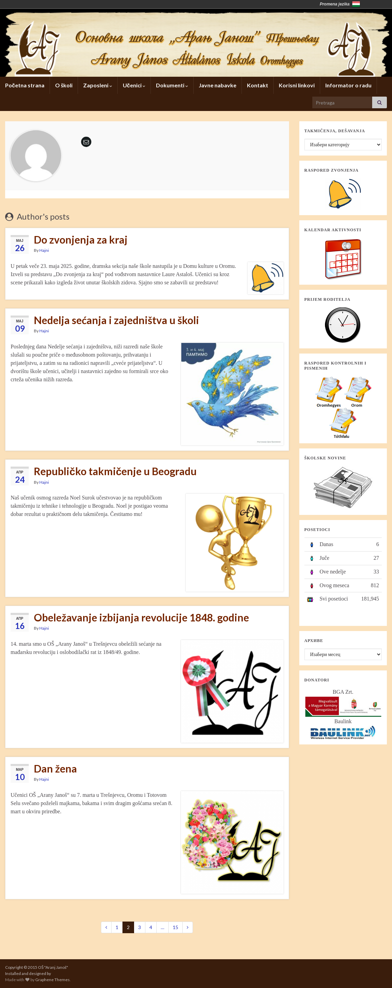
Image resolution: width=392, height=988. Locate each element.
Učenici (134, 85)
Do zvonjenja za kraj (81, 239)
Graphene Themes (52, 979)
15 (175, 927)
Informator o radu (348, 85)
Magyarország (356, 4)
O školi (64, 85)
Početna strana (24, 85)
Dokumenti (172, 85)
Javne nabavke (217, 85)
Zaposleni (97, 85)
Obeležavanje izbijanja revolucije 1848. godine (141, 617)
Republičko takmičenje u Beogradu (115, 471)
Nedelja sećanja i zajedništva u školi (116, 320)
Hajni (44, 250)
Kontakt (257, 85)
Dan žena (55, 768)
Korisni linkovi (297, 85)
